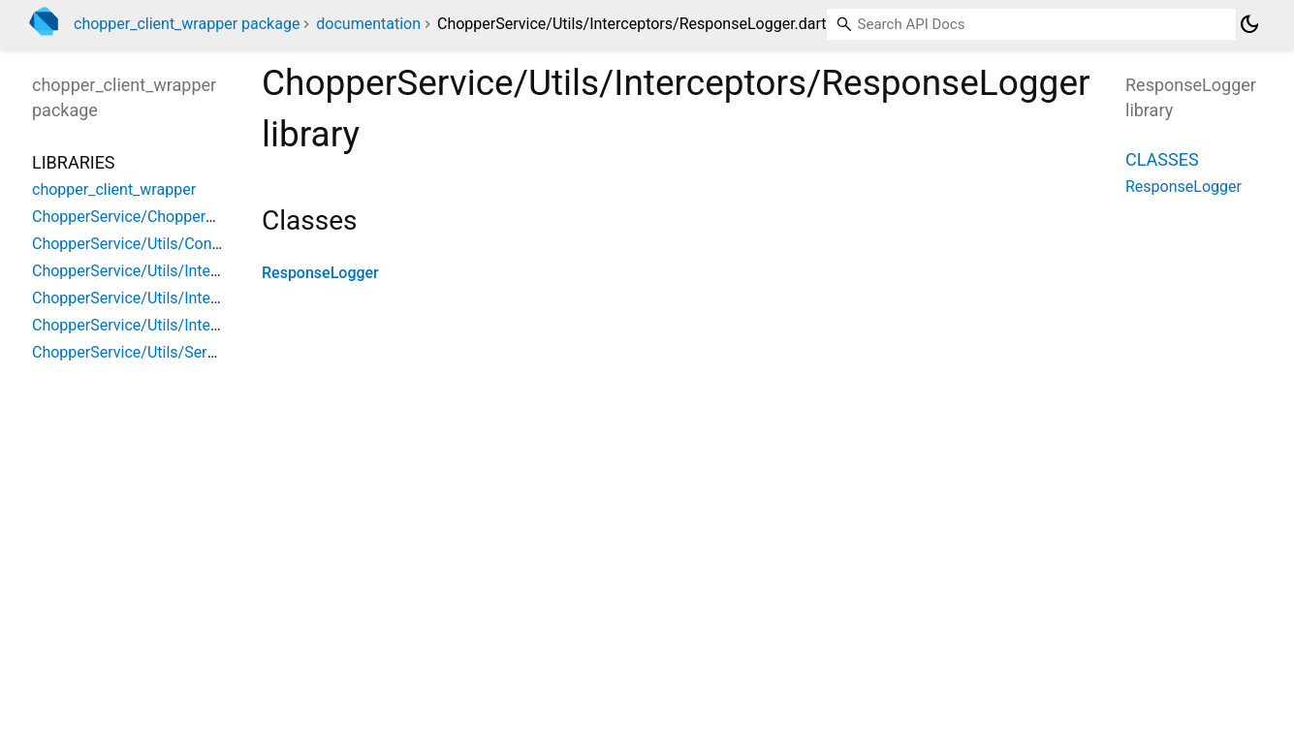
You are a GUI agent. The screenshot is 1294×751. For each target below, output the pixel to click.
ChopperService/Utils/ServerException (164, 352)
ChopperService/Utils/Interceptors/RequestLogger (205, 298)
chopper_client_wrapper (114, 189)
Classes (1162, 159)
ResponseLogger (320, 273)
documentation (368, 24)
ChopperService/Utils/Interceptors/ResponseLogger (211, 325)
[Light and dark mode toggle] (1249, 24)
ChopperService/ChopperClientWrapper (167, 216)
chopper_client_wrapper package (187, 24)
